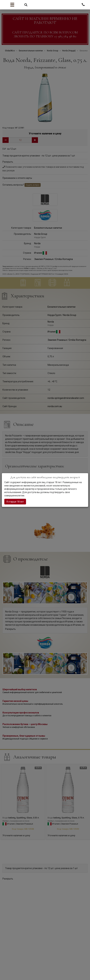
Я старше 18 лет (15, 501)
